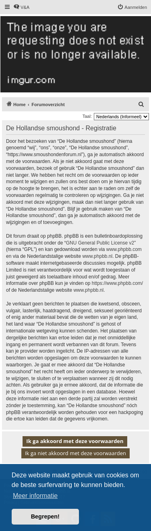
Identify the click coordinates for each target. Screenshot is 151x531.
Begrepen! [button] (45, 516)
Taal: (87, 116)
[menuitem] (21, 7)
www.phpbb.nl (97, 256)
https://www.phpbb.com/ (117, 283)
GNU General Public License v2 (100, 243)
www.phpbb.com (124, 249)
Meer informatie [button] (35, 495)
